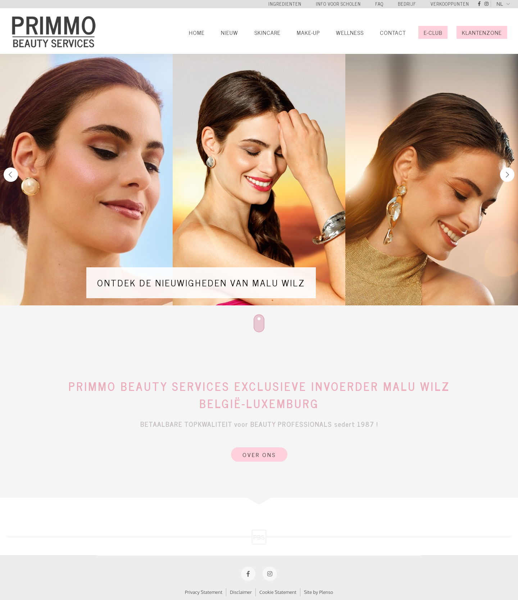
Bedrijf (407, 4)
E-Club (433, 32)
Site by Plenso (318, 592)
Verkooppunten (450, 4)
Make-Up (308, 32)
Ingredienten (284, 4)
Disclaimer (241, 592)
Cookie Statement (277, 592)
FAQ (379, 4)
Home (197, 32)
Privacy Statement (203, 592)
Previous (11, 174)
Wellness (350, 32)
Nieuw (229, 32)
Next (507, 174)
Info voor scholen (338, 4)
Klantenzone (482, 32)
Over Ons (259, 454)
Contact (393, 32)
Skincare (267, 32)
